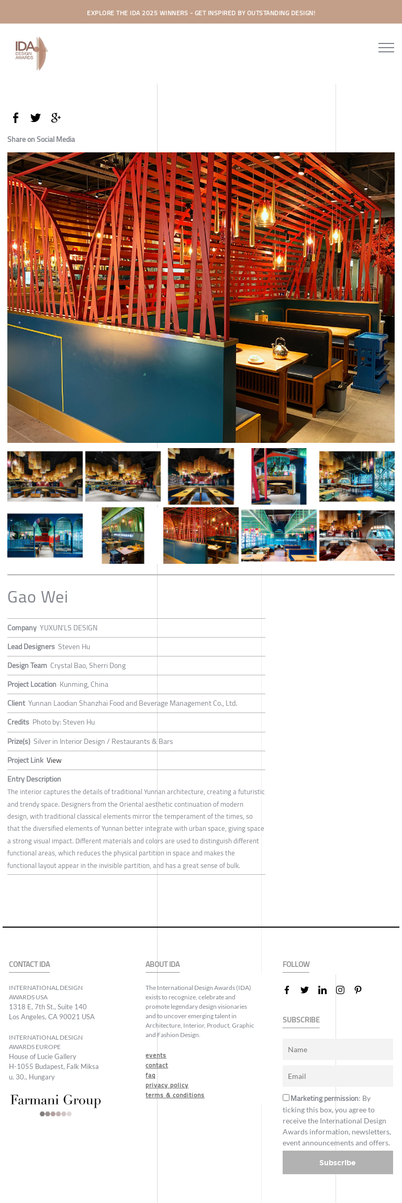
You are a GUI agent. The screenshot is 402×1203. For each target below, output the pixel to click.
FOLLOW (296, 964)
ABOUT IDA (163, 964)
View (54, 760)
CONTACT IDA (29, 964)
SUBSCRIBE (301, 1020)
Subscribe (337, 1162)
